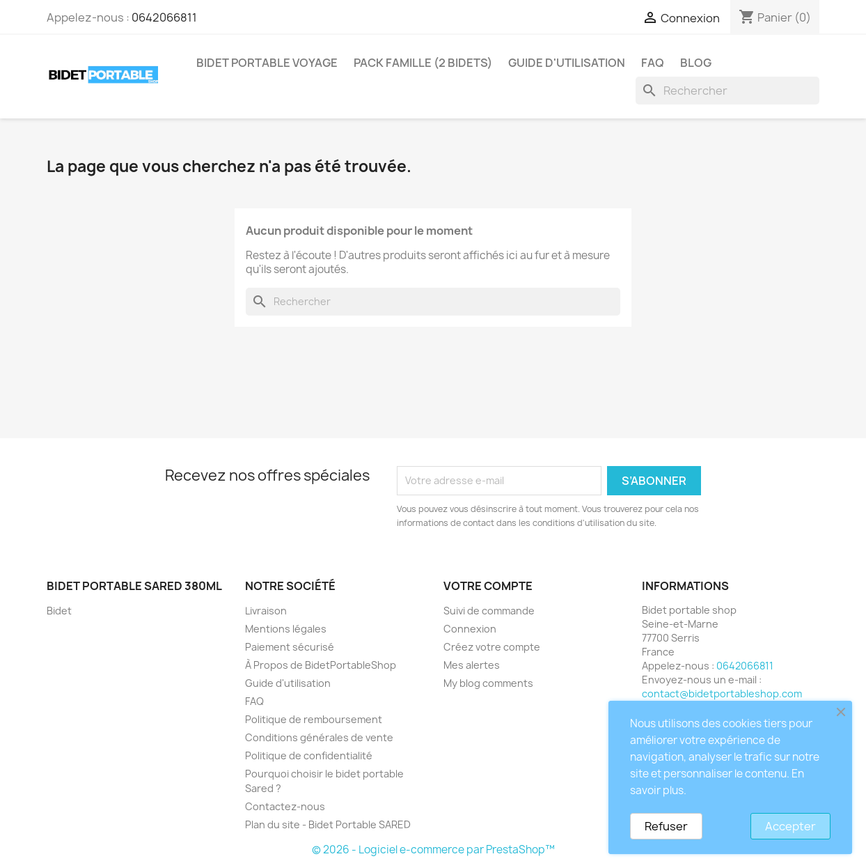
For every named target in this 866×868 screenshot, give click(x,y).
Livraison (266, 610)
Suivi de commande (489, 610)
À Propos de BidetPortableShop (320, 665)
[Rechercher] (727, 90)
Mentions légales (285, 628)
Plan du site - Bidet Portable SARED (328, 824)
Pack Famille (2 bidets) (423, 62)
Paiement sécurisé (289, 646)
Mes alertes (471, 665)
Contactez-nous (285, 806)
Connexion (469, 628)
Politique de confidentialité (308, 755)
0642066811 (164, 17)
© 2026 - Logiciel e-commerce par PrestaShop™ (433, 849)
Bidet (59, 610)
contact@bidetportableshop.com (722, 693)
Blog (695, 62)
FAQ (652, 62)
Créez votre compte (491, 646)
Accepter (790, 826)
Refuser (666, 826)
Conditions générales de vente (319, 737)
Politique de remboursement (313, 719)
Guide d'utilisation (566, 62)
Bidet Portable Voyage (267, 62)
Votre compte (488, 586)
